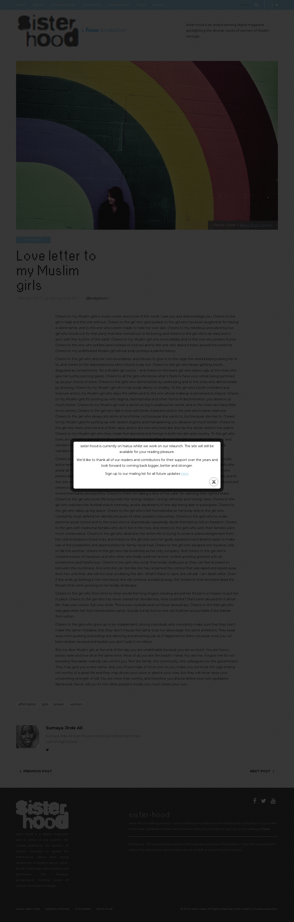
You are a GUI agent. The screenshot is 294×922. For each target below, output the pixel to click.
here (184, 474)
